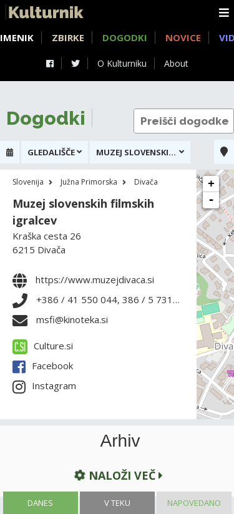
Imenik (17, 37)
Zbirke (68, 37)
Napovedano (194, 502)
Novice (183, 37)
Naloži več (117, 475)
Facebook (42, 365)
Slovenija (28, 182)
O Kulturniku (122, 63)
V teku (117, 502)
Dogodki (124, 37)
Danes (40, 502)
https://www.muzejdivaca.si (95, 279)
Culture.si (42, 345)
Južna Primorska (89, 182)
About (176, 63)
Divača (146, 182)
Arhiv (120, 441)
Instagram (44, 385)
